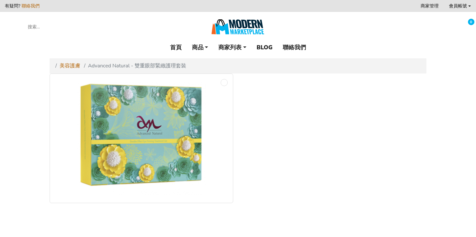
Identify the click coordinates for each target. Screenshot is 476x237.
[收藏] (451, 27)
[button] (460, 6)
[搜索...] (56, 27)
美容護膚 (70, 65)
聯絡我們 (31, 6)
